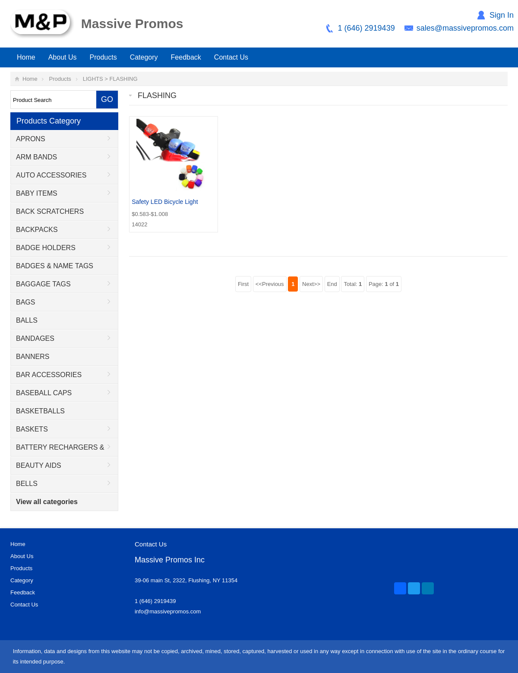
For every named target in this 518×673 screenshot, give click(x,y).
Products (103, 57)
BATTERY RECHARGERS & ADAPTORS (57, 450)
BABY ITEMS (36, 193)
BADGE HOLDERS (46, 247)
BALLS (27, 320)
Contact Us (231, 57)
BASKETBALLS (40, 411)
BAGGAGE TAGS (43, 284)
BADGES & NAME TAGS (54, 266)
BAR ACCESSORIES (49, 374)
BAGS (25, 302)
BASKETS (32, 429)
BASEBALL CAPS (44, 393)
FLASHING (124, 79)
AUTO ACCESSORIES (51, 175)
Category (144, 57)
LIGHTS (93, 79)
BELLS (27, 483)
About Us (62, 57)
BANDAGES (35, 338)
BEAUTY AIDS (38, 465)
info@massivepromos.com (168, 611)
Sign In (502, 15)
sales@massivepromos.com (465, 28)
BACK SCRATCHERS (50, 211)
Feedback (186, 57)
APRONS (30, 139)
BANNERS (32, 356)
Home (26, 57)
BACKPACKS (37, 229)
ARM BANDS (36, 157)
